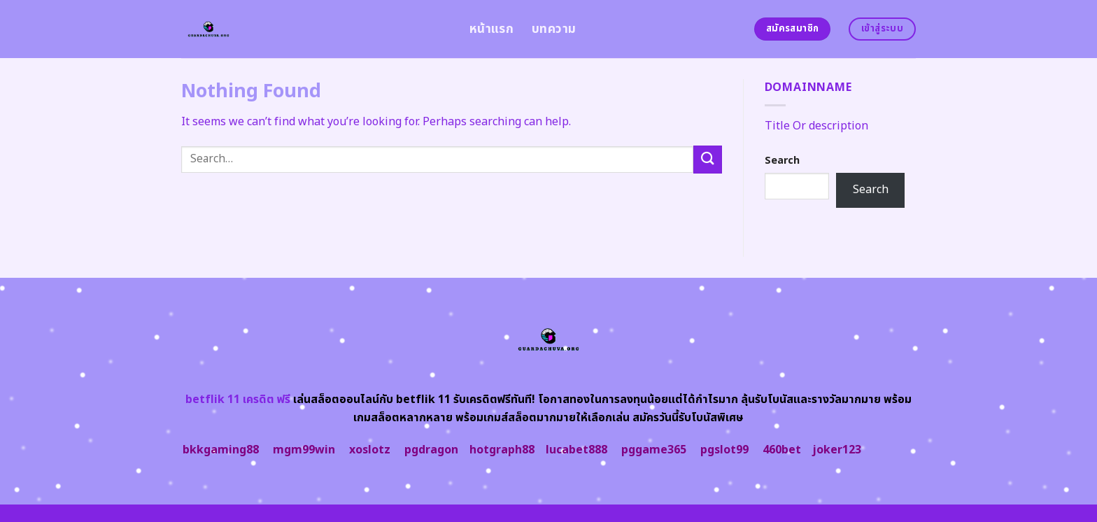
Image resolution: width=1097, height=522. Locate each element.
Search (782, 160)
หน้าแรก (491, 29)
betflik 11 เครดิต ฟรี (237, 399)
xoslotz (369, 450)
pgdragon (431, 450)
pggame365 (653, 450)
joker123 (836, 450)
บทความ (554, 29)
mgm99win (304, 450)
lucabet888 (576, 450)
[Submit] (707, 159)
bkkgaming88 (221, 450)
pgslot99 (724, 450)
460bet (782, 450)
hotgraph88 (502, 450)
